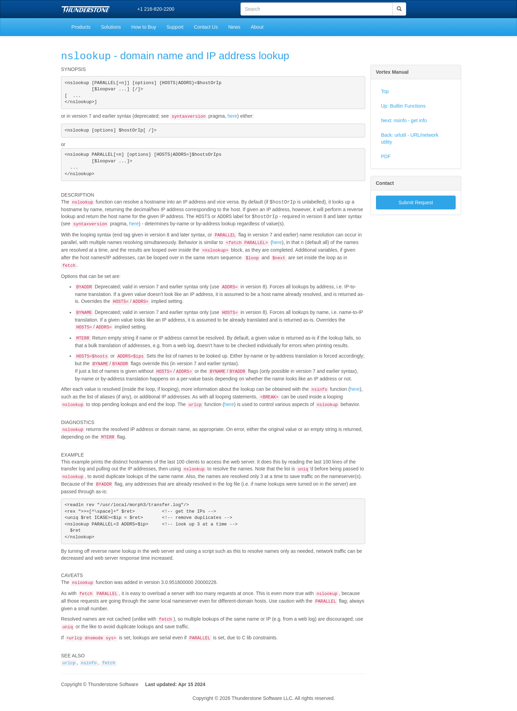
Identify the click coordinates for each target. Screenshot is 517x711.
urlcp (69, 672)
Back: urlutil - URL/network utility (410, 138)
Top (385, 91)
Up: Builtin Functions (403, 106)
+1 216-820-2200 (155, 9)
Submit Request (415, 202)
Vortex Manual (392, 72)
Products (80, 27)
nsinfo (89, 672)
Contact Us (206, 27)
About (257, 27)
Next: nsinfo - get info (404, 120)
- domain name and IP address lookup (175, 56)
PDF (386, 156)
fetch (108, 672)
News (234, 27)
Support (174, 27)
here (232, 118)
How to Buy (143, 27)
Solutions (111, 27)
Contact (385, 183)
